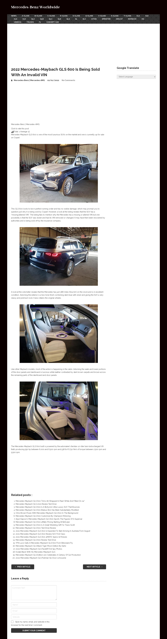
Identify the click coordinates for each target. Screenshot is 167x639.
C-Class (51, 16)
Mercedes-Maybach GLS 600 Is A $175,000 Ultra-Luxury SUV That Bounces (48, 507)
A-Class (25, 16)
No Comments (68, 80)
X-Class (115, 16)
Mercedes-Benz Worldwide (35, 7)
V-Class (103, 16)
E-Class (64, 16)
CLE (148, 16)
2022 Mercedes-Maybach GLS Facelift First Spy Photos (39, 549)
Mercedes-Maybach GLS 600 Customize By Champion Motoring (43, 516)
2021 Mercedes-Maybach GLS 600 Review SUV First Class (40, 534)
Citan (95, 19)
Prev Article (22, 566)
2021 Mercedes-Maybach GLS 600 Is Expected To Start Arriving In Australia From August (53, 531)
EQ (145, 19)
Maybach (134, 19)
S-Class (77, 16)
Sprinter (107, 19)
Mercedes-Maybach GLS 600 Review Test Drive (36, 540)
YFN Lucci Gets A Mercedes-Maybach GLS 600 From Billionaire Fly (44, 543)
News (13, 16)
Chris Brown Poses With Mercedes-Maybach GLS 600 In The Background (47, 513)
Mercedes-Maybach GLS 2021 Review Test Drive (36, 504)
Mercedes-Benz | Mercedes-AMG (29, 80)
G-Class (90, 16)
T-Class (128, 16)
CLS (15, 19)
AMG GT (120, 19)
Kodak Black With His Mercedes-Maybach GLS (35, 552)
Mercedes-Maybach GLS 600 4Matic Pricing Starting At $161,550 (43, 522)
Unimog (17, 22)
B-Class (38, 16)
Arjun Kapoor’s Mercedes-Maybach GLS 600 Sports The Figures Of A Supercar (49, 519)
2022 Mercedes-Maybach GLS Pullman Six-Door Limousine (41, 558)
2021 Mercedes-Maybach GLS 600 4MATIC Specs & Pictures (41, 537)
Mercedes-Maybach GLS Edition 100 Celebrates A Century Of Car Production (48, 555)
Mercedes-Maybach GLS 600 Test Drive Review (36, 528)
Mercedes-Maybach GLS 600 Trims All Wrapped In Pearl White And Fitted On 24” (50, 501)
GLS (69, 19)
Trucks (30, 22)
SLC (85, 19)
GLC (51, 19)
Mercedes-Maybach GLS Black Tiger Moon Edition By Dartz (41, 546)
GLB (42, 19)
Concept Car (53, 22)
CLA (139, 16)
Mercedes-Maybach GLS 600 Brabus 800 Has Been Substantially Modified (47, 510)
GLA (33, 19)
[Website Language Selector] (136, 76)
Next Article (94, 566)
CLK (24, 19)
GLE (60, 19)
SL (77, 19)
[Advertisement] (83, 43)
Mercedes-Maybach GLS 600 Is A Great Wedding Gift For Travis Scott (45, 525)
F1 (40, 22)
